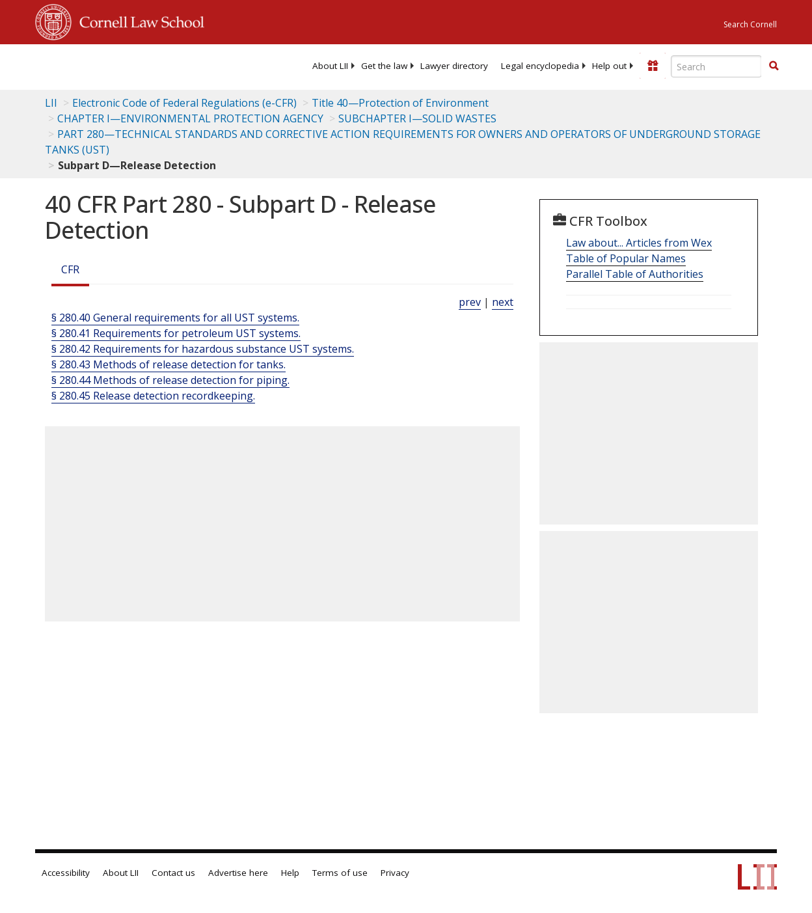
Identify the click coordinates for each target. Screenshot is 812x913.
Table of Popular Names (626, 258)
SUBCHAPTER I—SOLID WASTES (417, 118)
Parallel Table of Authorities (634, 274)
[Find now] (773, 66)
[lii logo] (86, 65)
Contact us (173, 873)
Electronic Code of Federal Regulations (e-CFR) (184, 103)
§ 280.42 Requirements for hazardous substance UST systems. (202, 349)
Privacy (395, 873)
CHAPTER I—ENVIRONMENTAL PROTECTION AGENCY (190, 118)
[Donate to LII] (653, 66)
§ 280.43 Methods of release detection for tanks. (168, 364)
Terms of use (340, 873)
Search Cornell (750, 24)
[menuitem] (330, 65)
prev (470, 302)
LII (51, 103)
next (502, 302)
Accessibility (66, 873)
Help (290, 873)
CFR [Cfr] (70, 269)
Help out (609, 66)
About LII (330, 66)
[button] (773, 65)
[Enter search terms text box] (716, 66)
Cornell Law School (138, 20)
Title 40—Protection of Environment (400, 103)
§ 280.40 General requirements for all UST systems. (175, 317)
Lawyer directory (454, 66)
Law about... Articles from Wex (639, 243)
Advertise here (238, 873)
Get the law (384, 66)
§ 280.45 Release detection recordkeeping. (153, 395)
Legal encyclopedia (540, 66)
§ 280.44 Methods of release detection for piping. (170, 380)
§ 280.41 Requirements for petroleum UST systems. (176, 333)
